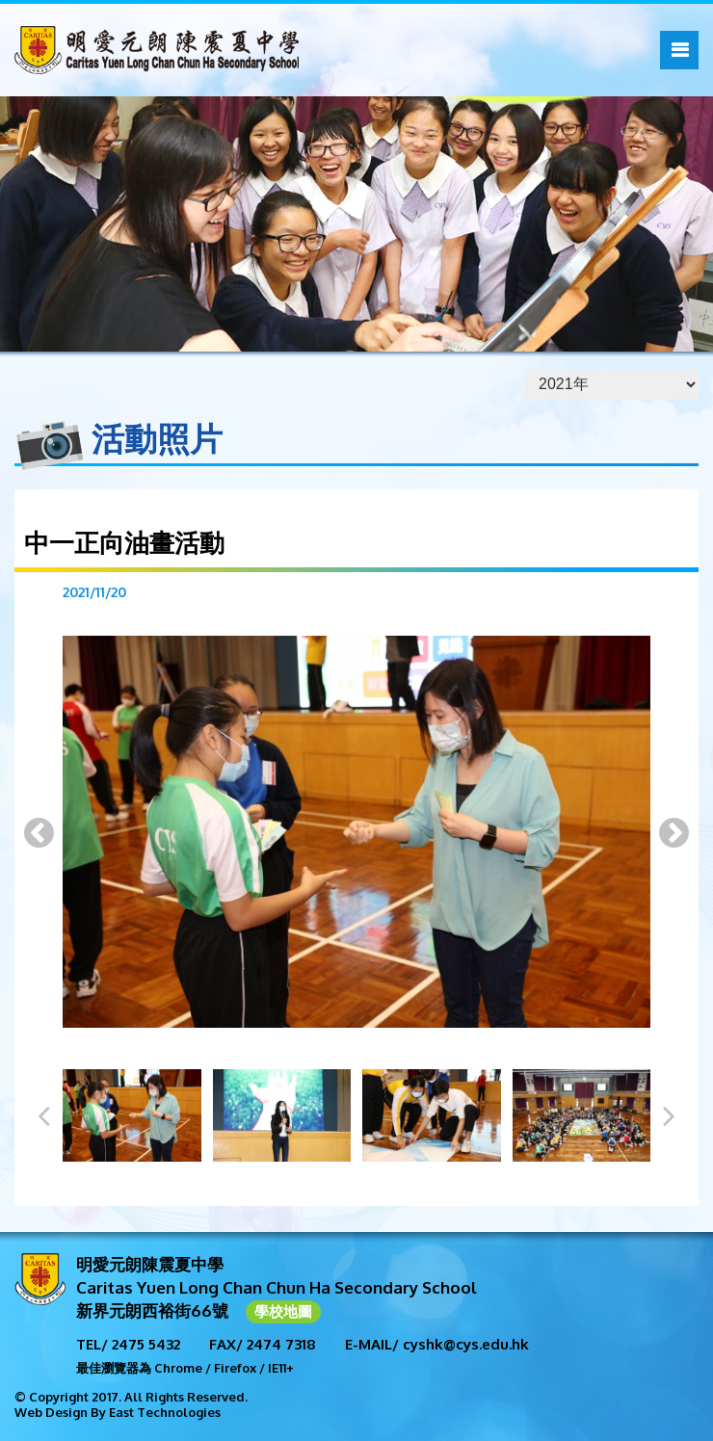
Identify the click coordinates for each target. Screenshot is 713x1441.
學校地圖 (283, 1311)
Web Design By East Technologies (117, 1412)
